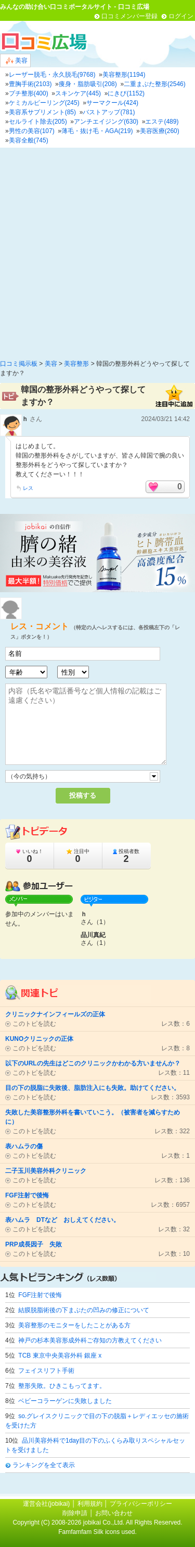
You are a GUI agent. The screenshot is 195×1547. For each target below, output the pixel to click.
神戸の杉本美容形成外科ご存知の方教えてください (90, 1340)
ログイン (180, 16)
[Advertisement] (97, 251)
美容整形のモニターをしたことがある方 (74, 1325)
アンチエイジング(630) (106, 121)
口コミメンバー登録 (129, 16)
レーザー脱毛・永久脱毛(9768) (52, 74)
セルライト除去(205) (38, 121)
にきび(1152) (126, 93)
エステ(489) (161, 121)
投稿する (82, 795)
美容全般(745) (28, 140)
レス (28, 488)
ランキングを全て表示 (43, 1465)
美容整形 (76, 363)
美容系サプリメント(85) (42, 112)
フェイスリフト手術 (46, 1370)
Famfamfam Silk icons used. (97, 1532)
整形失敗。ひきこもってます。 (62, 1385)
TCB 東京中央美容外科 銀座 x (59, 1355)
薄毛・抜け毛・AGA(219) (97, 131)
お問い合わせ (114, 1513)
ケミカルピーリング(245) (44, 102)
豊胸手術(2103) (30, 84)
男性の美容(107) (32, 131)
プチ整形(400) (28, 93)
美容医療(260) (159, 131)
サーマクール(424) (112, 102)
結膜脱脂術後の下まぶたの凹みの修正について (83, 1310)
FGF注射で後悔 (40, 1295)
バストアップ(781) (109, 112)
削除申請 (74, 1513)
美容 (17, 61)
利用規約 (89, 1503)
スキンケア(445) (78, 93)
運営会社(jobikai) (47, 1503)
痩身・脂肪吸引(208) (88, 84)
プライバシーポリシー (141, 1503)
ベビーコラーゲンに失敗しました (65, 1401)
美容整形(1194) (124, 74)
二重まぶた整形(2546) (155, 84)
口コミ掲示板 (18, 363)
